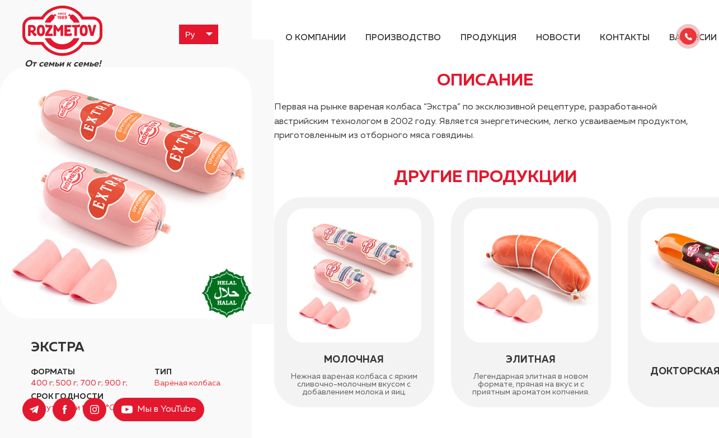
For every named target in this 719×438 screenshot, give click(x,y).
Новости (558, 38)
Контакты (625, 38)
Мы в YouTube (166, 409)
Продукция (488, 38)
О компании (315, 38)
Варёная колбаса (187, 383)
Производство (403, 38)
